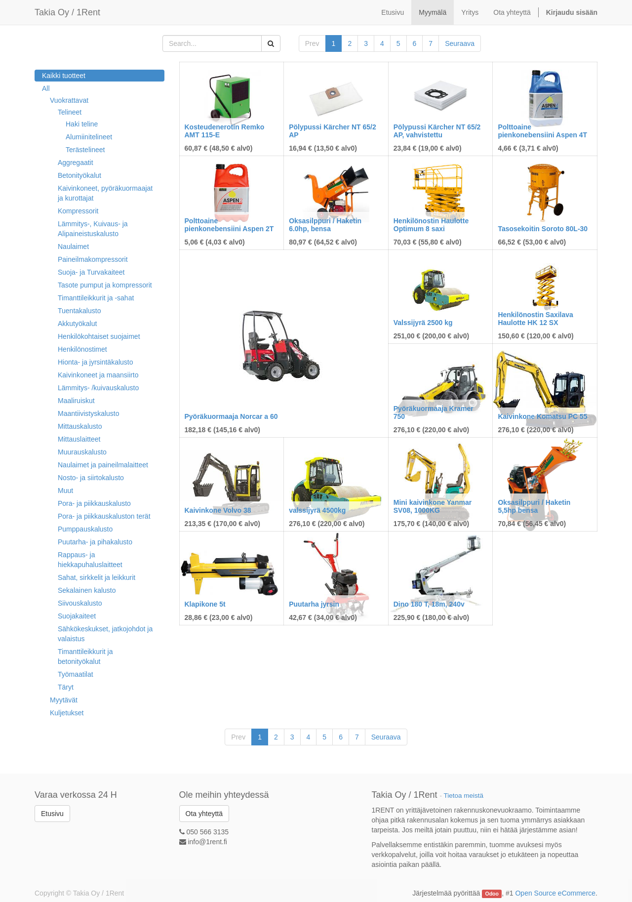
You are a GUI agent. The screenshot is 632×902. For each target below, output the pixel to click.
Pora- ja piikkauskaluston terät (104, 516)
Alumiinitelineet (89, 137)
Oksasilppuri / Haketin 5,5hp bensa (534, 506)
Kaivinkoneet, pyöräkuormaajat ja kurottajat (105, 193)
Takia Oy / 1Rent (67, 12)
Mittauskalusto (80, 426)
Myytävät (64, 700)
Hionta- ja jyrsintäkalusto (95, 362)
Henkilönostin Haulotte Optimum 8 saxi (431, 224)
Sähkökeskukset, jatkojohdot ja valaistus (105, 634)
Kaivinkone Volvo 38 (218, 510)
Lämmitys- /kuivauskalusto (98, 388)
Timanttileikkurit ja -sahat (96, 298)
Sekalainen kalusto (87, 590)
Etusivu (52, 814)
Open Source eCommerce (555, 893)
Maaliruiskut (76, 401)
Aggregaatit (75, 162)
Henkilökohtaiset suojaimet (99, 336)
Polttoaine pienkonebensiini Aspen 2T (229, 224)
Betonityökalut (79, 175)
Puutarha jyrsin (314, 604)
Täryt (66, 687)
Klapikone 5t (205, 604)
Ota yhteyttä (204, 814)
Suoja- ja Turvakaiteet (91, 272)
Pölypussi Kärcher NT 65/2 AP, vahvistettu (437, 130)
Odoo (492, 894)
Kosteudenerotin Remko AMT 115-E (225, 130)
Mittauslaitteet (79, 439)
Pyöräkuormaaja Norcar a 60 (231, 416)
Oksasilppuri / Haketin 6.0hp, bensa (325, 224)
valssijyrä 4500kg (317, 510)
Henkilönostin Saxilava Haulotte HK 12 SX (535, 318)
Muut (65, 490)
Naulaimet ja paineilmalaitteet (103, 465)
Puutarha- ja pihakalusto (95, 542)
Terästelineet (85, 150)
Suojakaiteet (77, 616)
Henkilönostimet (82, 349)
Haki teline (82, 124)
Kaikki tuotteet (63, 76)
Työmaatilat (75, 674)
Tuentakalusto (79, 311)
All (46, 88)
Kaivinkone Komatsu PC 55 (542, 416)
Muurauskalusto (82, 452)
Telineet (69, 112)
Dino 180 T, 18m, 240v (429, 604)
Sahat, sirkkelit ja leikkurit (96, 577)
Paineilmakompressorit (93, 259)
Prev (312, 43)
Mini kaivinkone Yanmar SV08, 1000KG (433, 506)
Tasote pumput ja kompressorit (105, 285)
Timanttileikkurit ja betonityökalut (85, 656)
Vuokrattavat (69, 100)
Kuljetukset (66, 713)
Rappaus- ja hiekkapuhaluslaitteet (90, 560)
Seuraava (459, 43)
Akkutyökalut (77, 324)
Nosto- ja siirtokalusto (91, 478)
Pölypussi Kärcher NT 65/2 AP (332, 130)
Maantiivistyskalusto (88, 413)
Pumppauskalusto (85, 529)
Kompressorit (78, 211)
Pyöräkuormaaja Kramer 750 (434, 412)
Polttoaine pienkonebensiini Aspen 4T (542, 130)
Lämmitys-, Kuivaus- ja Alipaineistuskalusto (93, 229)
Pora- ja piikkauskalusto (94, 503)
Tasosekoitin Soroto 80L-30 (543, 229)
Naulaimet (73, 246)
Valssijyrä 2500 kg (423, 323)
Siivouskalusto (80, 603)
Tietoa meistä (464, 795)
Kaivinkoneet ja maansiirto (98, 375)
